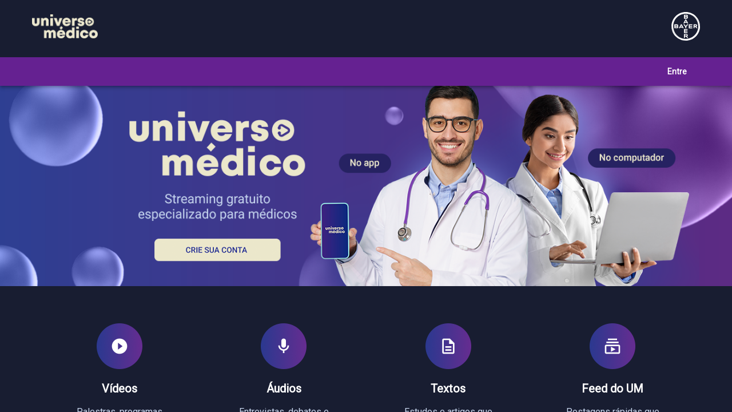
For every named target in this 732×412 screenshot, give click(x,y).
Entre (677, 71)
